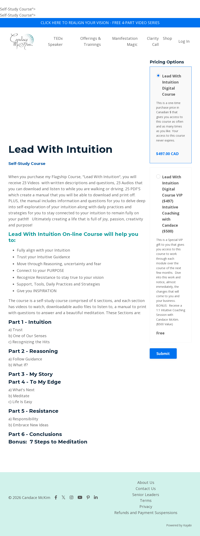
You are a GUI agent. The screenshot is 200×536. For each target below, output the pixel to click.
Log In (184, 41)
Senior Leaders (145, 494)
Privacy (145, 506)
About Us (145, 482)
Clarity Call (153, 41)
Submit (163, 353)
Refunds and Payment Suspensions (145, 512)
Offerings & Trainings (90, 41)
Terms (146, 500)
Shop (167, 38)
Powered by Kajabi (179, 525)
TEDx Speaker (55, 41)
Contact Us (146, 488)
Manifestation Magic (125, 41)
